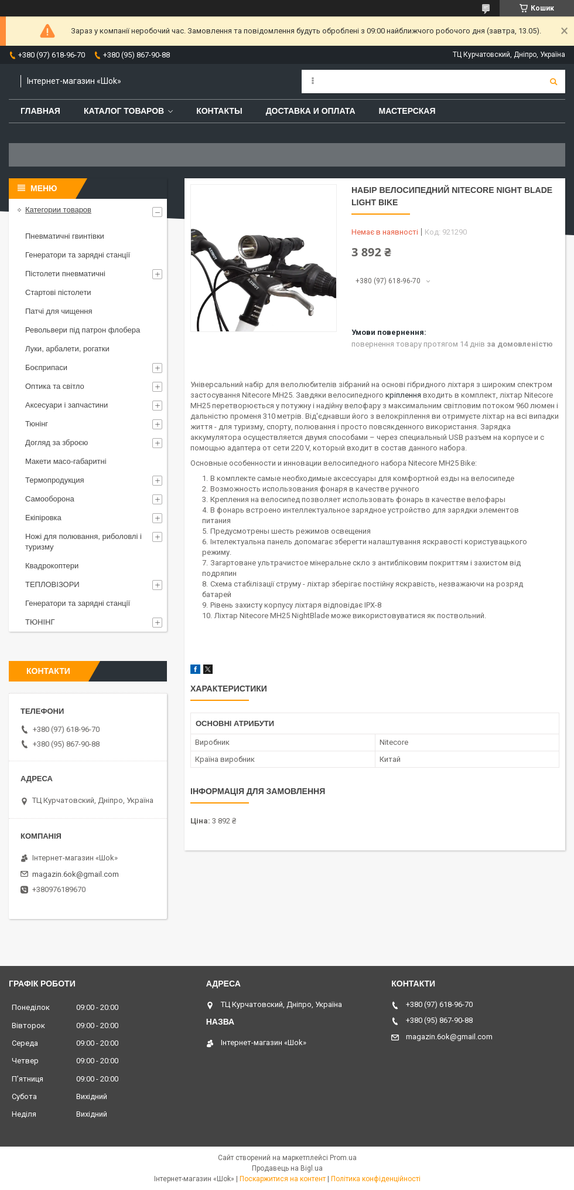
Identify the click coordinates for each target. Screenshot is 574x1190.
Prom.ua (343, 1158)
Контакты (219, 111)
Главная (40, 111)
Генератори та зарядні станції (77, 254)
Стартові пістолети (58, 292)
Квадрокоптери (51, 565)
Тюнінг (36, 423)
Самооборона (49, 498)
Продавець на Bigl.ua (287, 1168)
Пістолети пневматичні (65, 273)
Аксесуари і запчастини (66, 405)
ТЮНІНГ (40, 622)
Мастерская (407, 111)
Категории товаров (58, 209)
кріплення (403, 395)
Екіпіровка (43, 517)
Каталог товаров (124, 111)
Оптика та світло (54, 386)
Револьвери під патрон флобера (82, 330)
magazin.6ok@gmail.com (75, 874)
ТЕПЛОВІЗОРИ (52, 584)
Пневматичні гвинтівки (64, 236)
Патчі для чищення (59, 311)
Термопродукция (54, 480)
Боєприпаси (46, 367)
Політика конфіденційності (376, 1179)
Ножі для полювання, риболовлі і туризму (83, 541)
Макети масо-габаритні (66, 461)
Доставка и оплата (311, 111)
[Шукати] (553, 81)
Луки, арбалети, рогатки (67, 348)
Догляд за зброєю (56, 442)
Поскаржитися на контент (283, 1179)
